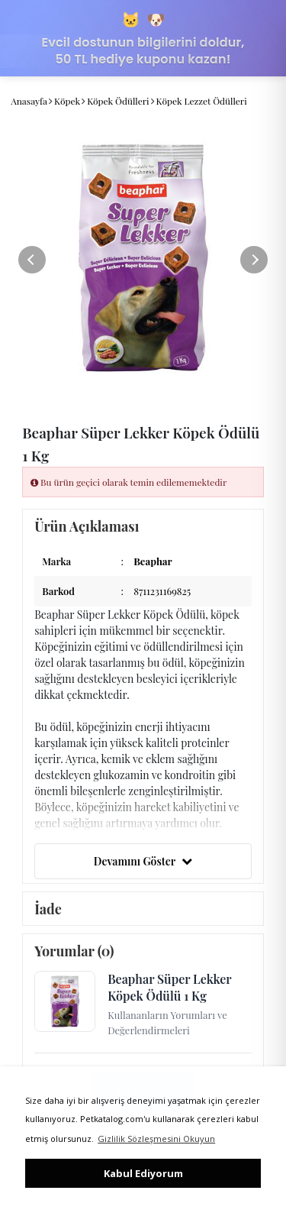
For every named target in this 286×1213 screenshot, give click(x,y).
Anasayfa (29, 101)
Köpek (67, 101)
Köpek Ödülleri (118, 101)
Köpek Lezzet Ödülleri (201, 101)
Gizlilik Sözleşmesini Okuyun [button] (156, 1138)
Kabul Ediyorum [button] (143, 1173)
